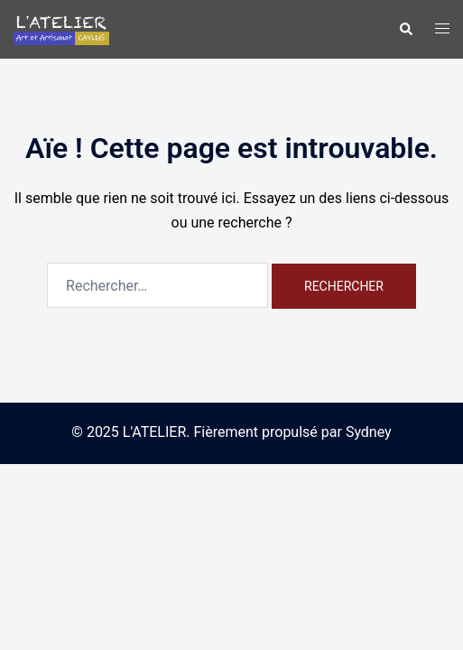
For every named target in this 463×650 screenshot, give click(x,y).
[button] (405, 29)
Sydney (369, 432)
